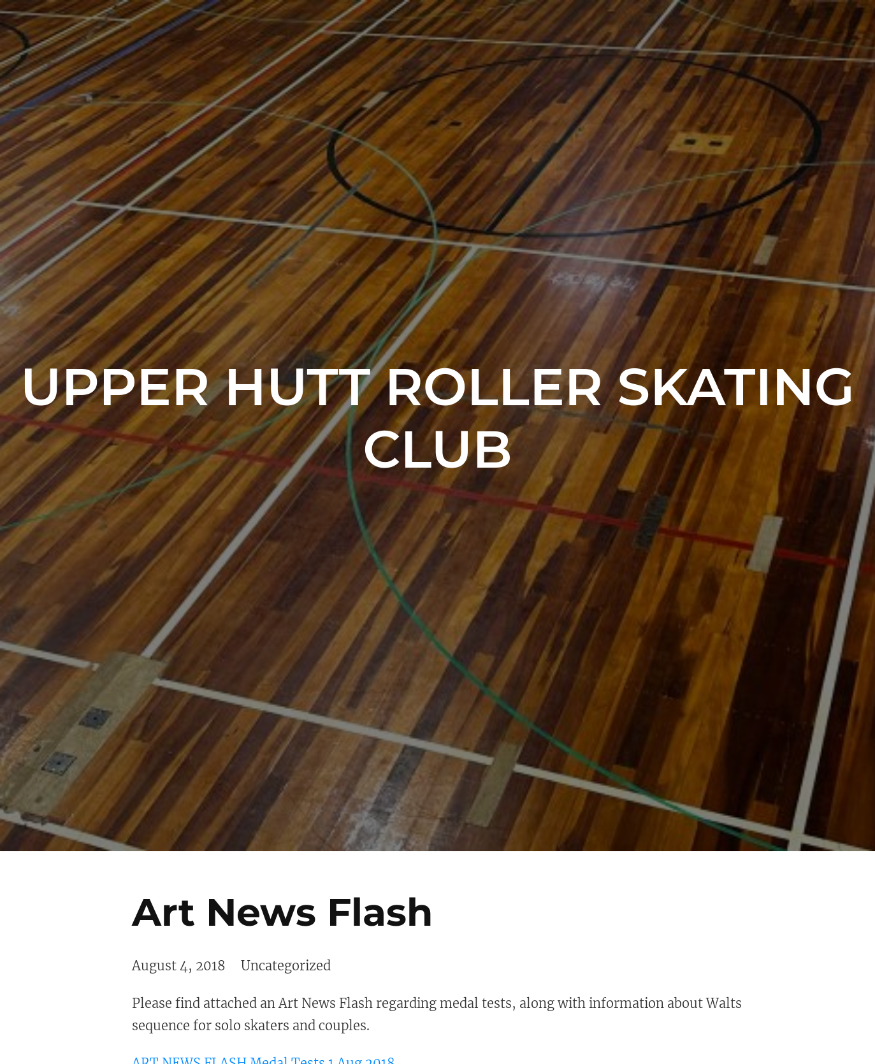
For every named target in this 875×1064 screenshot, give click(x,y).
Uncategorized (286, 966)
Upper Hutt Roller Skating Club (437, 418)
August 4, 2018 (179, 966)
